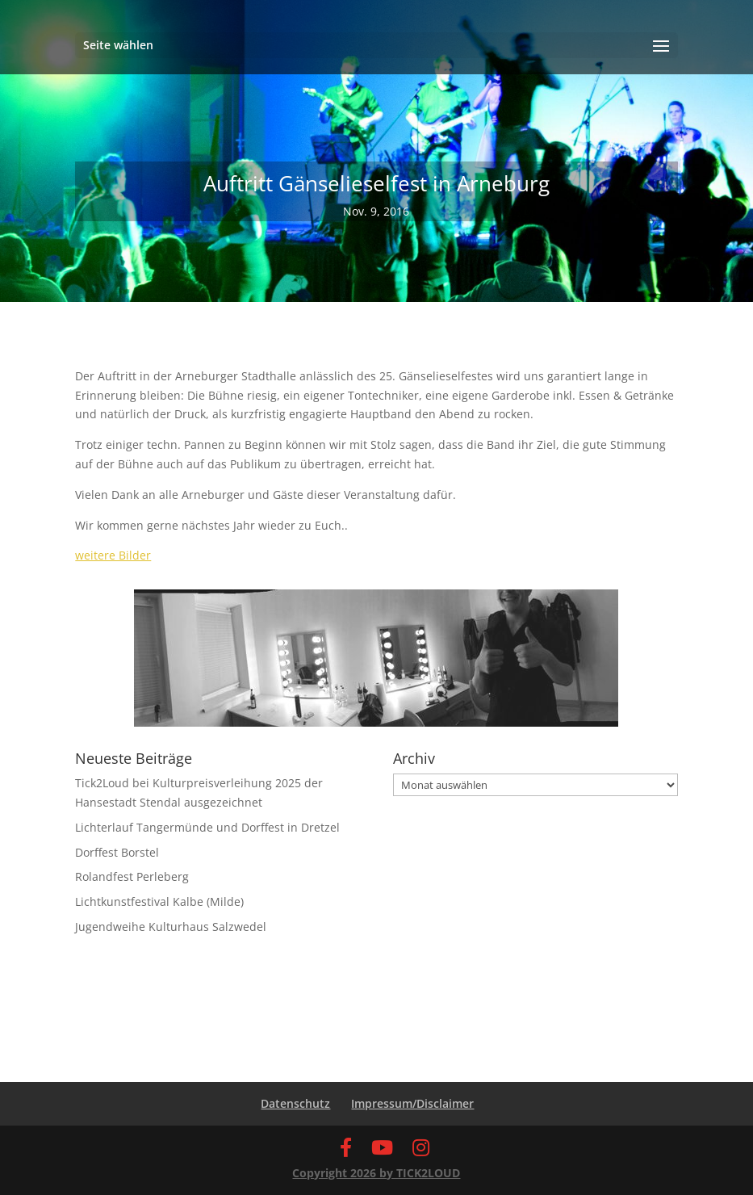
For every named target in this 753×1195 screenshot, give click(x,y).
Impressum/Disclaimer (412, 1103)
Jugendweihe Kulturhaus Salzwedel (170, 926)
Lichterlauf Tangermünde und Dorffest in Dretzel (207, 827)
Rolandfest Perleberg (132, 876)
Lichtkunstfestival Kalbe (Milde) (159, 901)
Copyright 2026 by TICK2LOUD (376, 1172)
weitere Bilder (113, 555)
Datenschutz (295, 1103)
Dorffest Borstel (117, 852)
